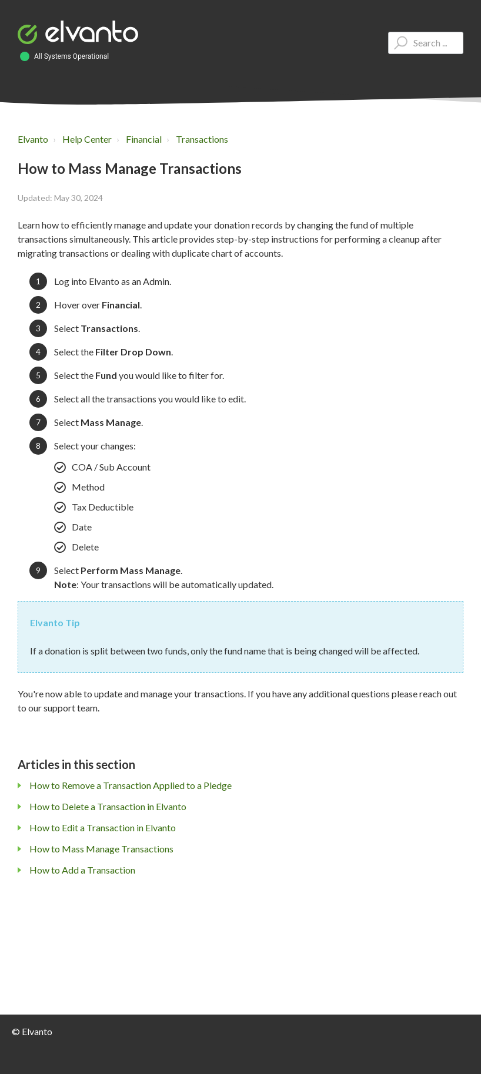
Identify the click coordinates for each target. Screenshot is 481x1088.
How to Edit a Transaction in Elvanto (102, 827)
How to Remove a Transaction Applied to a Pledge (130, 785)
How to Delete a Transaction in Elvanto (107, 806)
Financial (144, 139)
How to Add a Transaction (82, 869)
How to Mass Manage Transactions (101, 848)
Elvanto (33, 139)
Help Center (87, 139)
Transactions (202, 139)
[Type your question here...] (425, 43)
